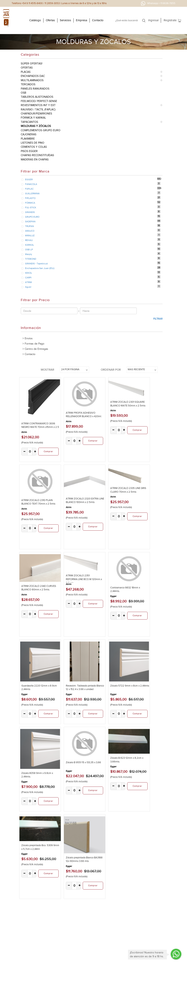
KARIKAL (29, 245)
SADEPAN (30, 221)
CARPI (28, 277)
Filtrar (158, 318)
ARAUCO (29, 230)
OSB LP (29, 249)
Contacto (98, 20)
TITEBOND (30, 259)
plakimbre (28, 138)
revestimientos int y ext (38, 105)
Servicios (65, 20)
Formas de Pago (34, 343)
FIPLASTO (30, 198)
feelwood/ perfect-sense (39, 101)
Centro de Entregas (36, 348)
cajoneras (28, 134)
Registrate (170, 20)
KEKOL (28, 273)
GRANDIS (30, 212)
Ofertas (50, 20)
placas (25, 71)
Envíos (29, 338)
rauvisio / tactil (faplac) (38, 109)
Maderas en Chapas (35, 159)
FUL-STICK (30, 207)
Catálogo (35, 20)
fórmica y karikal (33, 117)
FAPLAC (29, 188)
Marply (28, 254)
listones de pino (32, 142)
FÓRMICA (30, 202)
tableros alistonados (37, 96)
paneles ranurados (35, 88)
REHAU (29, 240)
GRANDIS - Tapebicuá (36, 263)
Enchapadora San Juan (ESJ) (39, 268)
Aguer (28, 287)
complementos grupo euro (40, 130)
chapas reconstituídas (37, 155)
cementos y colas (34, 146)
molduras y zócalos (36, 126)
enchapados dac (33, 76)
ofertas (27, 67)
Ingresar (153, 20)
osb (23, 92)
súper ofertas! (31, 63)
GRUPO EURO (32, 216)
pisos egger (29, 151)
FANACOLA (31, 184)
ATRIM (28, 282)
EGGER (29, 179)
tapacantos (29, 121)
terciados (28, 84)
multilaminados (32, 80)
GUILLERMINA (32, 193)
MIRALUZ (30, 235)
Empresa (81, 20)
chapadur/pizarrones (36, 113)
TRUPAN (29, 226)
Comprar (48, 451)
